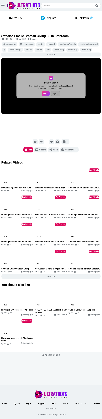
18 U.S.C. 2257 (81, 403)
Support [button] (41, 403)
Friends (97, 403)
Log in (45, 93)
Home (4, 403)
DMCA (66, 403)
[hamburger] (3, 5)
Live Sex (15, 18)
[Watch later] (57, 141)
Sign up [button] (16, 403)
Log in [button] (28, 403)
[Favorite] (51, 141)
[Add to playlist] (65, 141)
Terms (54, 403)
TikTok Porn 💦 (84, 18)
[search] (97, 5)
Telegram (48, 18)
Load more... (51, 276)
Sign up (56, 94)
